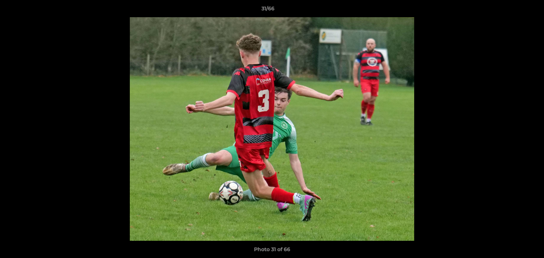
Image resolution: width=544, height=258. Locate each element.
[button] (514, 10)
